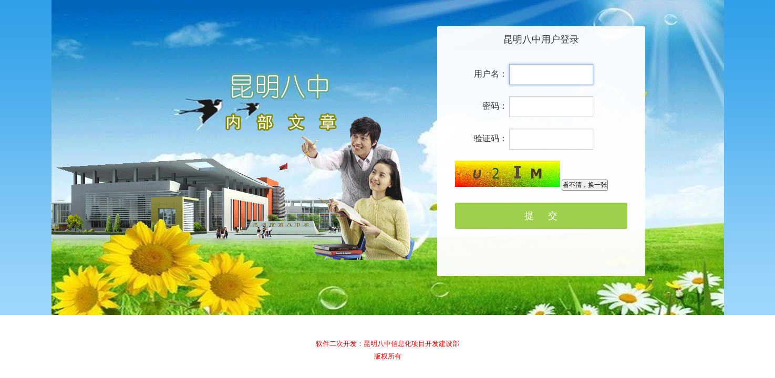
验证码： (491, 138)
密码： (495, 105)
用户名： (491, 73)
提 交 (540, 216)
